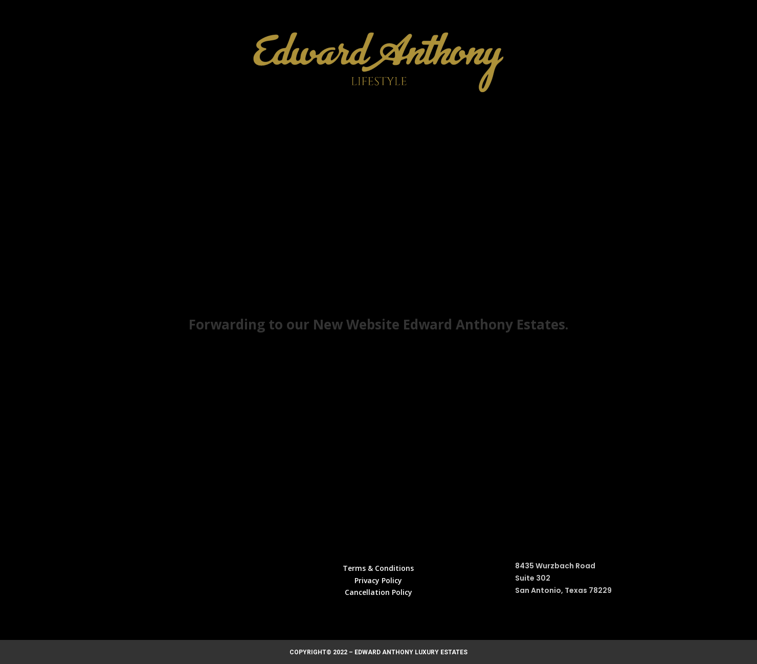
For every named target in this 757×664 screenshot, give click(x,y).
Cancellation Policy (378, 592)
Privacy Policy (378, 580)
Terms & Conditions (378, 568)
